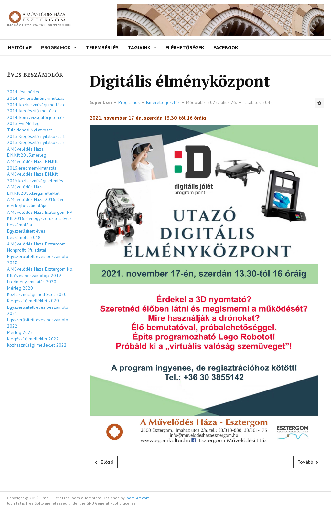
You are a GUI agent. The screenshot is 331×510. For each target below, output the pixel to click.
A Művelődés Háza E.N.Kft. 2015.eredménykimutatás (32, 165)
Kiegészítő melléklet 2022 (33, 339)
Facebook (225, 47)
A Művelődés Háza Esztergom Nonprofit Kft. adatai (36, 247)
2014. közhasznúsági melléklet (37, 105)
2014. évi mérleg (24, 92)
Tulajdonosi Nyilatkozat (29, 130)
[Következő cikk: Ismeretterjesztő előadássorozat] (308, 462)
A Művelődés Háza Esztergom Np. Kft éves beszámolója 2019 (40, 272)
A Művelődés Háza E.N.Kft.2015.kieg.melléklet (33, 190)
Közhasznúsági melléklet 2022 (37, 345)
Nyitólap (20, 47)
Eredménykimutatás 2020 (31, 282)
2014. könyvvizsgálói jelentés (36, 117)
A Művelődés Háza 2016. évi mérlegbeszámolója (35, 202)
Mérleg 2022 (20, 332)
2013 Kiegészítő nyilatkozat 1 (36, 136)
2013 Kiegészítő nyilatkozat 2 (36, 142)
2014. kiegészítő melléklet (33, 111)
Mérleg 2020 (20, 288)
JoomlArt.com (138, 497)
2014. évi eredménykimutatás (35, 98)
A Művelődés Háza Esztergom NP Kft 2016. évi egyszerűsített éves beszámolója (39, 218)
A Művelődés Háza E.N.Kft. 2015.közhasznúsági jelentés (35, 177)
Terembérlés (102, 47)
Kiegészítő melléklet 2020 (33, 301)
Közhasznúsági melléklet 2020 (37, 294)
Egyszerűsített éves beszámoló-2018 (26, 234)
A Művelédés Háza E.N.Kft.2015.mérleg (26, 152)
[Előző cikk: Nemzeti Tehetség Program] (104, 462)
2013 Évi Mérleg (23, 123)
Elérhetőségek (185, 47)
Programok (56, 47)
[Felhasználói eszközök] (319, 103)
